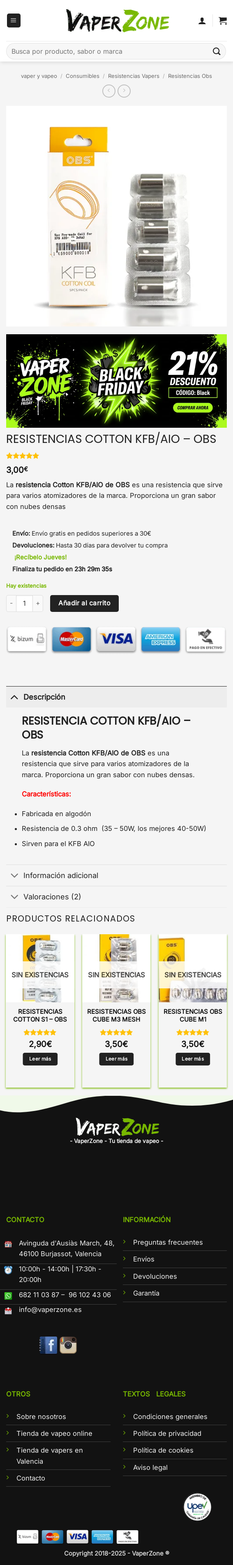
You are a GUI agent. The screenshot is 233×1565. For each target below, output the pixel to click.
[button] (14, 20)
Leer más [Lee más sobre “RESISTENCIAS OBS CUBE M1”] (193, 1059)
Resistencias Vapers (133, 76)
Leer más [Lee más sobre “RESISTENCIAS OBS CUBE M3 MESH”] (117, 1059)
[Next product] (108, 91)
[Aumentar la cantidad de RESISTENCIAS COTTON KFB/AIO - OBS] (38, 603)
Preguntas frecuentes (168, 1242)
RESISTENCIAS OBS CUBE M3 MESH (116, 1016)
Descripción (35, 697)
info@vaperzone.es (50, 1309)
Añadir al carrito (84, 603)
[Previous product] (124, 91)
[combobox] (116, 51)
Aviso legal (150, 1467)
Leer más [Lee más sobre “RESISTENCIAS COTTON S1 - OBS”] (40, 1059)
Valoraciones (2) (43, 897)
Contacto (30, 1478)
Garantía (146, 1293)
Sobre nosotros (41, 1416)
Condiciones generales (170, 1416)
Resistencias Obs (190, 76)
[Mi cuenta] (202, 20)
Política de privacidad (167, 1433)
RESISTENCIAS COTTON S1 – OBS (40, 1016)
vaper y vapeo (39, 76)
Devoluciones (155, 1276)
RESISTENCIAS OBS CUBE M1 (193, 1016)
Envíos (144, 1259)
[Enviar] (217, 51)
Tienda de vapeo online (54, 1433)
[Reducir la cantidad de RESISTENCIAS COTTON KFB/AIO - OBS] (11, 603)
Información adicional (52, 876)
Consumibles (82, 76)
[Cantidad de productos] (24, 603)
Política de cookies (163, 1450)
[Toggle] (14, 697)
